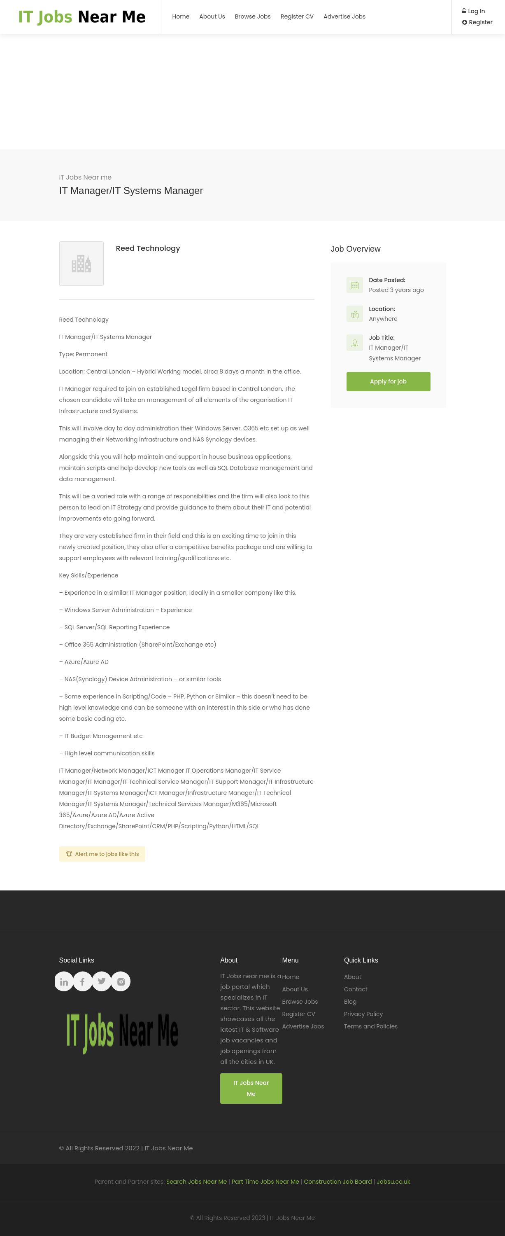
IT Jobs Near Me (251, 1088)
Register (477, 22)
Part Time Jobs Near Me (265, 1182)
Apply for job (388, 381)
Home (181, 16)
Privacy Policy (363, 1014)
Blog (350, 1002)
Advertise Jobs (344, 16)
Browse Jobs (253, 16)
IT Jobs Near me (85, 177)
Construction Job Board (338, 1182)
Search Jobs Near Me (196, 1182)
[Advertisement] (253, 91)
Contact (356, 989)
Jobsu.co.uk (393, 1182)
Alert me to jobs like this (107, 854)
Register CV (297, 16)
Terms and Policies (371, 1026)
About (352, 977)
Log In (473, 11)
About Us (212, 16)
